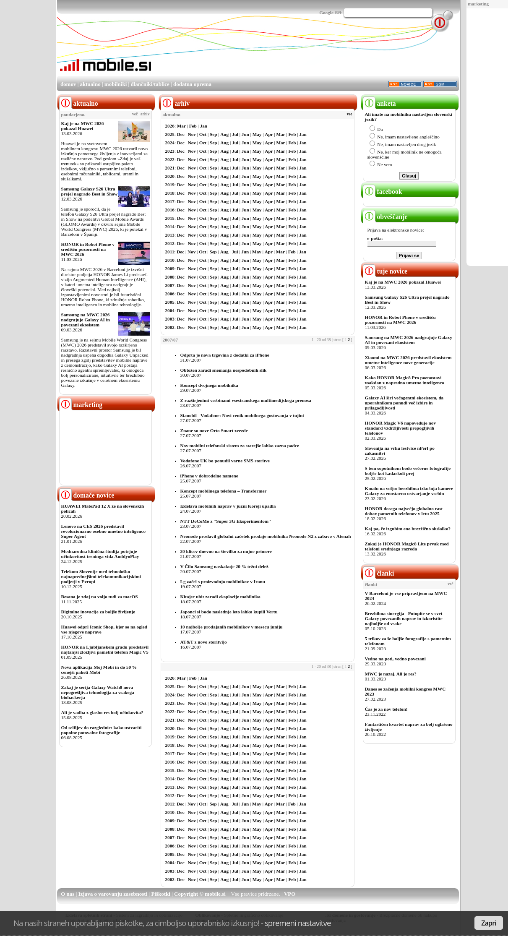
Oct (202, 134)
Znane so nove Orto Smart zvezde (214, 430)
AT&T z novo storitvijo (203, 641)
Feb (193, 125)
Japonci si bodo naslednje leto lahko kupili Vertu (229, 611)
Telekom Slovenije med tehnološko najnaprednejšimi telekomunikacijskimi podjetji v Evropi (101, 576)
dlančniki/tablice (149, 84)
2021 (170, 167)
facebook (382, 191)
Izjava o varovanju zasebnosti (113, 894)
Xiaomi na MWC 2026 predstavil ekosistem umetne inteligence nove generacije (408, 360)
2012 (170, 243)
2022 (170, 159)
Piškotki (160, 894)
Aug (224, 134)
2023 (170, 151)
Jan (203, 125)
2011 (170, 251)
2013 (170, 234)
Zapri (488, 923)
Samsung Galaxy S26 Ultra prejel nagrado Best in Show (89, 191)
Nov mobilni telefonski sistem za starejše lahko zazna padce (239, 445)
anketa (379, 103)
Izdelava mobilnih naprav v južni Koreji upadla (228, 505)
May (257, 134)
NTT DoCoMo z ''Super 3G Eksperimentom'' (225, 521)
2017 (170, 201)
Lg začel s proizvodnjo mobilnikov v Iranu (222, 581)
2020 (170, 176)
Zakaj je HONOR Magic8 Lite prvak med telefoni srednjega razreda (407, 546)
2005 (170, 302)
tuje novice (385, 271)
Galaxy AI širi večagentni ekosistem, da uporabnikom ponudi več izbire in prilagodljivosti (404, 402)
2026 (170, 125)
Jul (235, 134)
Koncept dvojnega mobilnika (209, 385)
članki (378, 573)
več (135, 114)
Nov (192, 134)
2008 (170, 276)
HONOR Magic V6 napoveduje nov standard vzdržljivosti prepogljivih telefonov (400, 427)
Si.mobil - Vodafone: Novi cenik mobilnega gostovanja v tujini (242, 415)
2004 (170, 310)
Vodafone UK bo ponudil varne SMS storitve (225, 460)
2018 (170, 193)
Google (326, 12)
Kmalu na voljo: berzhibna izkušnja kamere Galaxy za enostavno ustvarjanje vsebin (409, 491)
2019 (170, 184)
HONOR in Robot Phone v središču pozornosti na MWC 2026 (88, 249)
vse (349, 114)
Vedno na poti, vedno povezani (395, 658)
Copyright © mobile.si (200, 894)
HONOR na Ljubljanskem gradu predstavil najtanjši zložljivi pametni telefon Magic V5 (105, 649)
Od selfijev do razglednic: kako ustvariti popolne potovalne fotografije (101, 730)
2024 (170, 142)
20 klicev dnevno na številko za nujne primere (226, 551)
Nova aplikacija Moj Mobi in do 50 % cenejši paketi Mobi (99, 670)
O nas (67, 894)
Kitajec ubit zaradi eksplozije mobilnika (220, 596)
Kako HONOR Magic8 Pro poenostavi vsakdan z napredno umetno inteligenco (404, 380)
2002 (170, 327)
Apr (269, 134)
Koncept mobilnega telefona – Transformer (223, 490)
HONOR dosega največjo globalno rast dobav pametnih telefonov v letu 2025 (404, 511)
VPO (289, 894)
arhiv (145, 114)
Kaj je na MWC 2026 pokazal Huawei (82, 126)
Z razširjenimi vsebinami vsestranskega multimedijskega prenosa (245, 400)
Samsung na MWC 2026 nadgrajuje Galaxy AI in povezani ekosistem (85, 319)
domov (68, 84)
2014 (170, 226)
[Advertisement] (306, 51)
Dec (181, 134)
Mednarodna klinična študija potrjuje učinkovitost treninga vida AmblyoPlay (100, 554)
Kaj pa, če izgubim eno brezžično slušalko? (408, 528)
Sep (213, 134)
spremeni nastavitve (298, 923)
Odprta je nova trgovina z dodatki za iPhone (224, 354)
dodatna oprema (192, 84)
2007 (170, 285)
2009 (170, 268)
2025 (170, 134)
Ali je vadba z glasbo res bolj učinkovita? (102, 712)
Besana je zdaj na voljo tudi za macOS (99, 596)
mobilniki (115, 84)
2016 (170, 209)
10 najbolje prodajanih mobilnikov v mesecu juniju (231, 626)
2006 (170, 293)
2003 (170, 318)
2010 (170, 260)
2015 (170, 218)
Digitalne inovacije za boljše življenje (98, 611)
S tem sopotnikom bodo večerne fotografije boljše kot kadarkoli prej (408, 471)
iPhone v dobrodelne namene (209, 475)
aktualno (90, 84)
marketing (478, 3)
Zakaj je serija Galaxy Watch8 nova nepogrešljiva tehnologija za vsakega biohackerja (97, 692)
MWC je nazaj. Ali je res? (391, 673)
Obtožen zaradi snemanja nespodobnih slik (223, 370)
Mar (181, 125)
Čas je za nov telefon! (386, 709)
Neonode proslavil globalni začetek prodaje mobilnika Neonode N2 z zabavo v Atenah (265, 536)
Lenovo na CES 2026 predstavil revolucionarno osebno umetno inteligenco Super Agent (103, 531)
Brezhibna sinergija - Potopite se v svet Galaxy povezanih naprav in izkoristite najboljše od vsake (404, 618)
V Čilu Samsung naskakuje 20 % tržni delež (224, 566)
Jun (245, 134)
